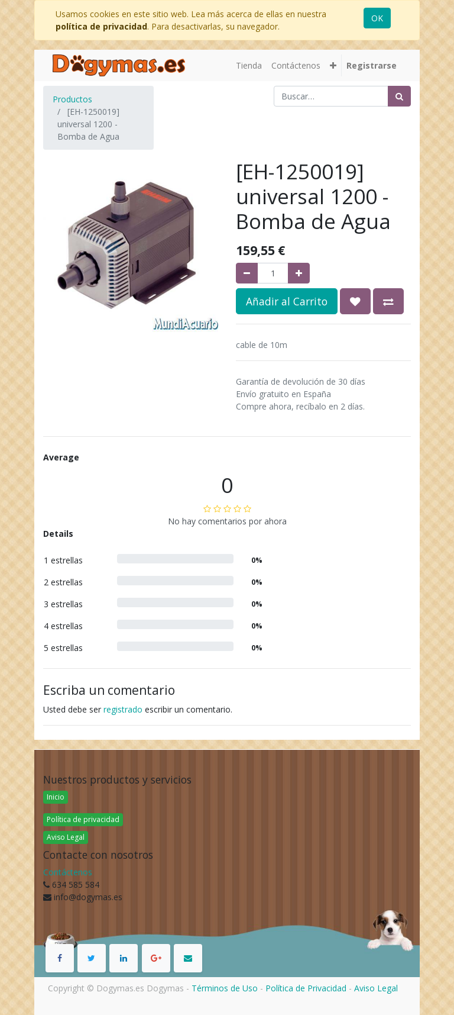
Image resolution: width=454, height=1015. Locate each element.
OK (377, 18)
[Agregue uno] (299, 273)
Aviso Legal (66, 837)
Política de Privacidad (305, 988)
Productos (72, 99)
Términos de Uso (225, 988)
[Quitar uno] (247, 273)
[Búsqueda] (399, 96)
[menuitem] (249, 65)
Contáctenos (67, 872)
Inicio (55, 797)
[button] (333, 65)
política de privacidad (101, 26)
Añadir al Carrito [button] (286, 301)
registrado (122, 709)
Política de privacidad (83, 819)
